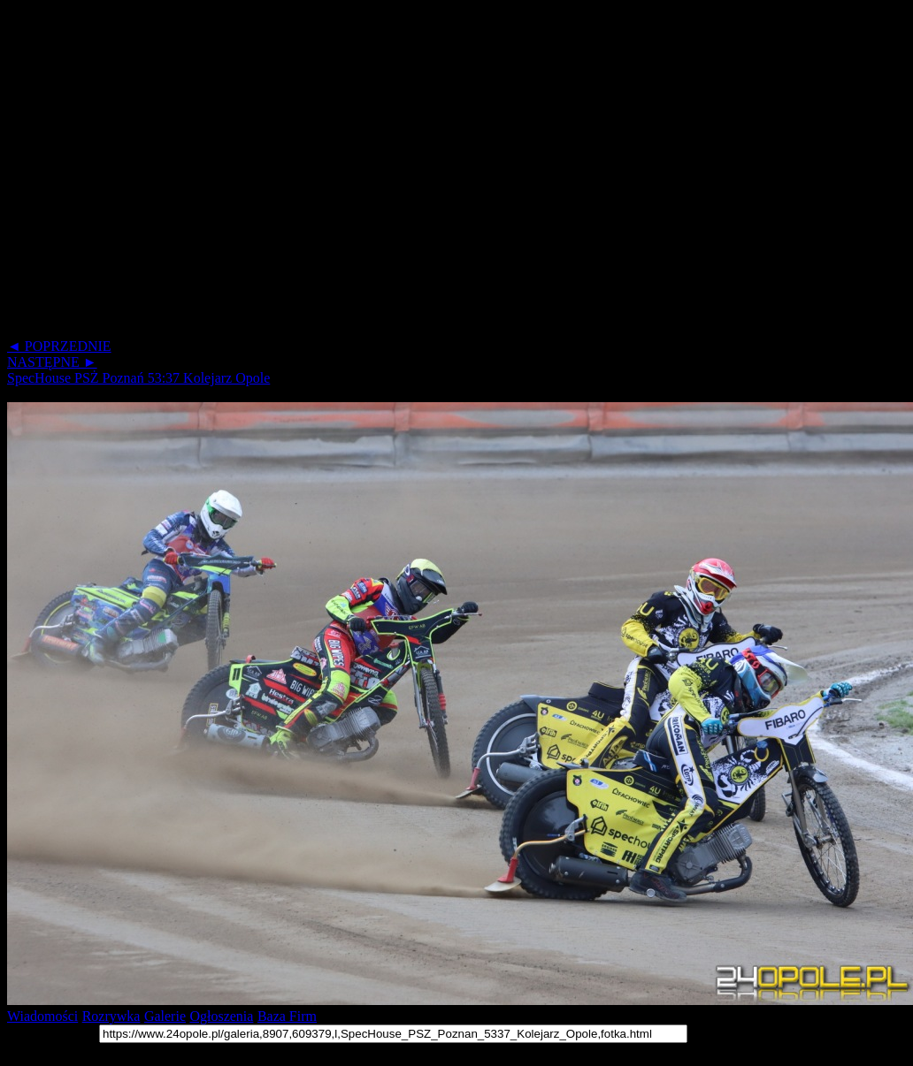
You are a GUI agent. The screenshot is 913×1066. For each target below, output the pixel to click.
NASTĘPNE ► (52, 361)
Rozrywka (111, 1016)
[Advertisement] (166, 173)
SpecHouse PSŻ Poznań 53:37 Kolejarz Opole (138, 377)
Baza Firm (287, 1016)
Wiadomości (42, 1016)
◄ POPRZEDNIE (59, 346)
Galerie (165, 1016)
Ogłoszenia (221, 1016)
